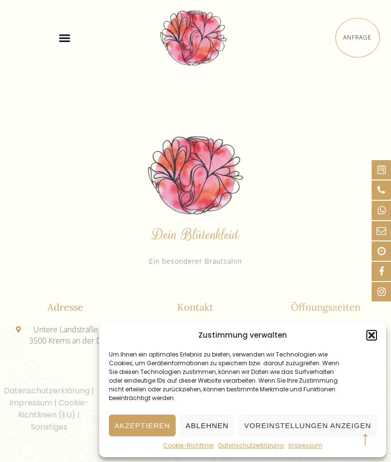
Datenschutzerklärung (251, 445)
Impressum (305, 445)
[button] (371, 335)
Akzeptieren (142, 425)
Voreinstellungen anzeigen (307, 425)
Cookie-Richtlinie (188, 445)
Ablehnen (207, 425)
